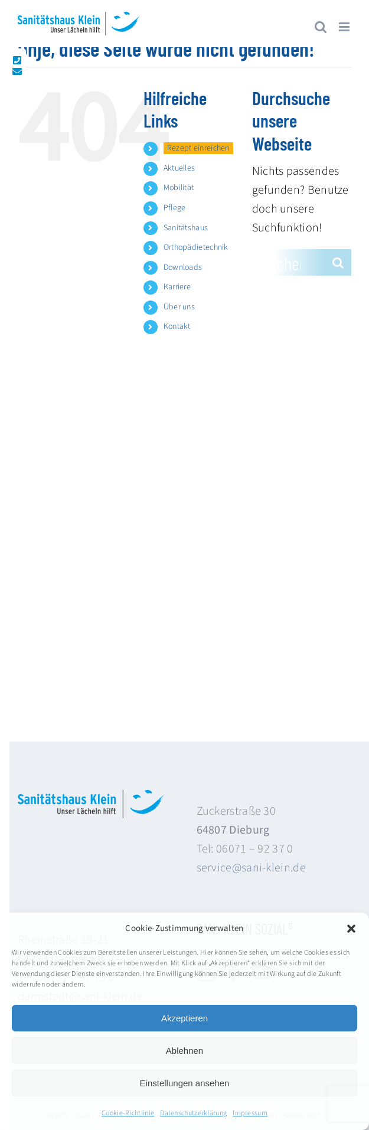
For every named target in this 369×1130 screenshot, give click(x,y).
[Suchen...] (288, 262)
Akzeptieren (184, 1018)
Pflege (175, 208)
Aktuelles (179, 168)
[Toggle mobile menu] (345, 27)
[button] (351, 929)
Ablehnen (184, 1051)
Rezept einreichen (198, 148)
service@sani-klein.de (251, 868)
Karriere (177, 287)
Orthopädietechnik (196, 247)
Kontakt (177, 326)
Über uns (179, 307)
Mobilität (179, 188)
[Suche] (338, 262)
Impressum (250, 1113)
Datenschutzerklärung (193, 1113)
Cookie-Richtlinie (128, 1113)
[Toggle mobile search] (320, 27)
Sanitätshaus (186, 228)
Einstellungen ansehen (185, 1083)
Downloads (183, 267)
